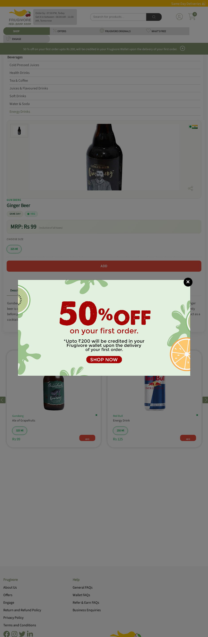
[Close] (188, 282)
